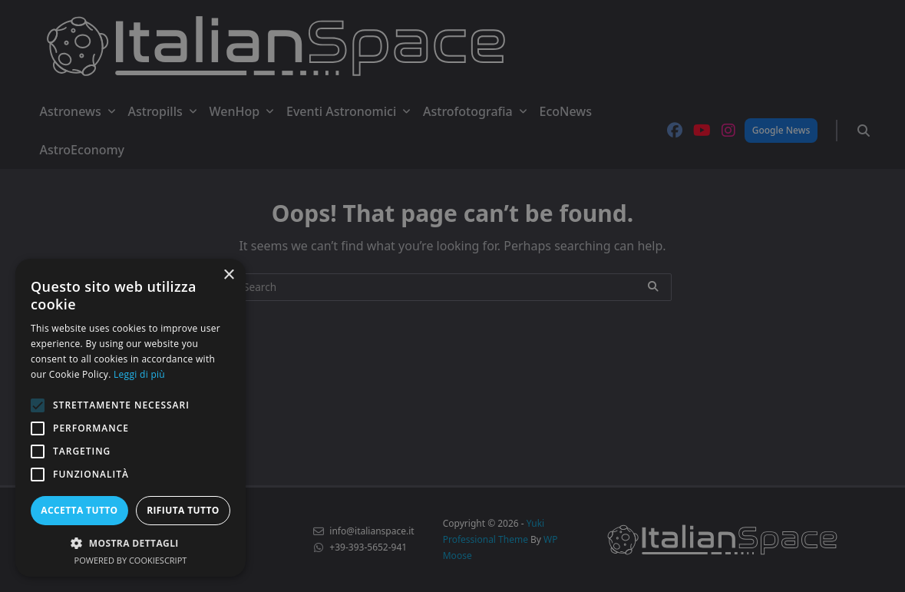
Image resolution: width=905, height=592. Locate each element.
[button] (130, 543)
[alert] (452, 296)
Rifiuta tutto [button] (183, 510)
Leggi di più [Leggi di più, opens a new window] (139, 374)
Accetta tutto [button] (79, 510)
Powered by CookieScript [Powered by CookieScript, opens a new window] (130, 560)
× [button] (228, 275)
